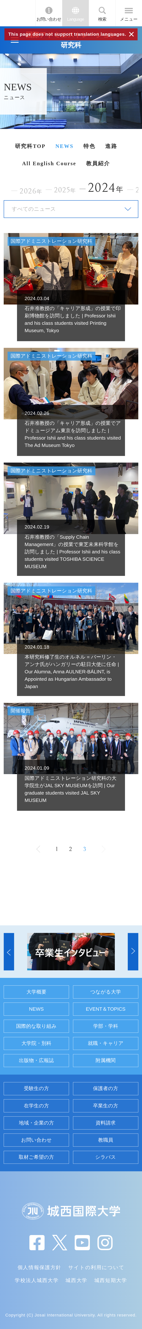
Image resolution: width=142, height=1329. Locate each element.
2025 (65, 190)
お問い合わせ (48, 19)
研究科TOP (30, 146)
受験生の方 (36, 1088)
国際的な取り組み (36, 1026)
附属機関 (106, 1060)
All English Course (49, 163)
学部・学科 (105, 1026)
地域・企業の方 (36, 1123)
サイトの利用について (96, 1267)
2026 (31, 191)
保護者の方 (105, 1088)
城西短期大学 (110, 1280)
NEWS (64, 146)
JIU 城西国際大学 (17, 13)
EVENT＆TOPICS (105, 1009)
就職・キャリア (106, 1043)
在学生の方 (36, 1105)
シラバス (105, 1157)
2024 (106, 188)
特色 (89, 146)
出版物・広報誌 (36, 1060)
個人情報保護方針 (39, 1267)
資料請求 (106, 1123)
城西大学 (76, 1280)
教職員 (105, 1140)
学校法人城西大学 (37, 1280)
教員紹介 (98, 163)
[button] (9, 951)
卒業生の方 (105, 1105)
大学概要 (36, 992)
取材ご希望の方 (36, 1157)
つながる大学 (105, 992)
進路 (111, 146)
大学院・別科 (36, 1043)
